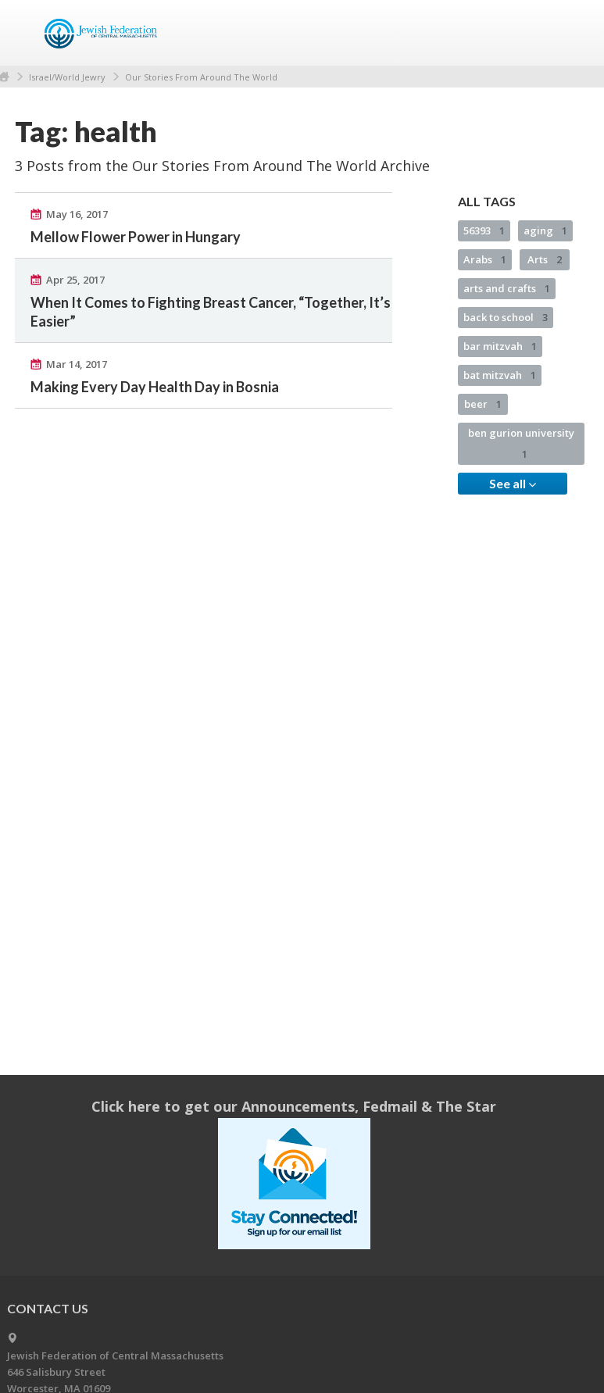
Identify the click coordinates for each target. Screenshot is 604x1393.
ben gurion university (521, 443)
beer (483, 404)
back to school (505, 317)
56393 (484, 230)
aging (545, 230)
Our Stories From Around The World (201, 77)
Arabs (484, 259)
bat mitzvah (499, 375)
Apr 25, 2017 (75, 280)
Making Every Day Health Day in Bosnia (154, 386)
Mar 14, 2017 (76, 364)
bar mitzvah (500, 346)
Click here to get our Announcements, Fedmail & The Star (293, 1106)
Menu (571, 33)
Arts (544, 259)
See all (512, 483)
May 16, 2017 (77, 214)
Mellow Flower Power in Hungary (135, 236)
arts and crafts (506, 288)
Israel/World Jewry (67, 77)
